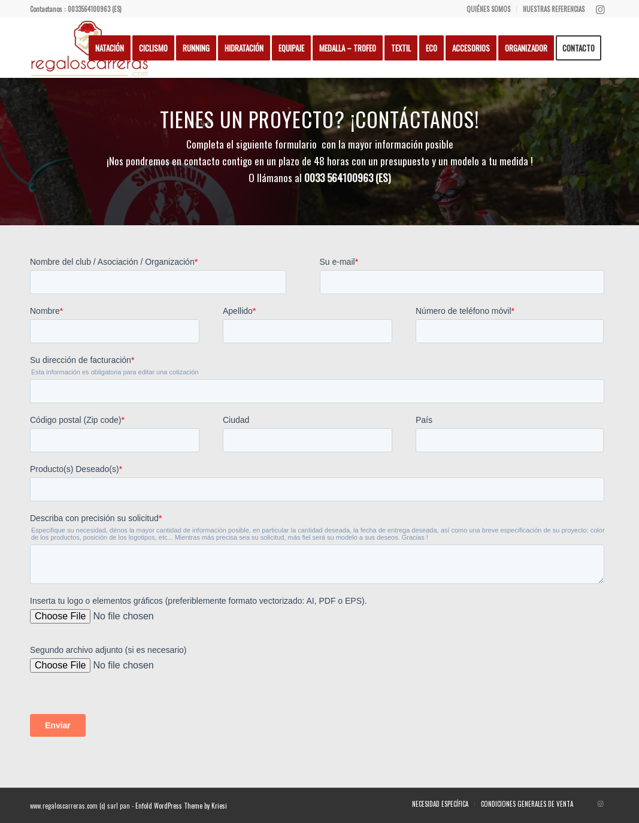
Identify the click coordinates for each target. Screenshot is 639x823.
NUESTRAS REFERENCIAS (554, 9)
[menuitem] (489, 9)
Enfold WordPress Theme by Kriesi (181, 805)
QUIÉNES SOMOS (488, 9)
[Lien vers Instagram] (600, 9)
